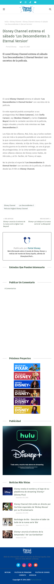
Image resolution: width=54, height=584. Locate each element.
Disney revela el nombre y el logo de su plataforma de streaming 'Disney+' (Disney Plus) (31, 492)
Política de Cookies (42, 572)
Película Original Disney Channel (16, 209)
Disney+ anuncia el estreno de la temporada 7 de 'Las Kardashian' (28, 533)
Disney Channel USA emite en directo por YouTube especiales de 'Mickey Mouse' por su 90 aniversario (32, 507)
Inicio (7, 22)
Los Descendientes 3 (26, 205)
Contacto (22, 575)
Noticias (8, 572)
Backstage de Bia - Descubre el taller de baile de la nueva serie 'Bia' (31, 521)
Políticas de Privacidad (22, 572)
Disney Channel (15, 22)
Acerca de (32, 575)
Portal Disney (11, 47)
